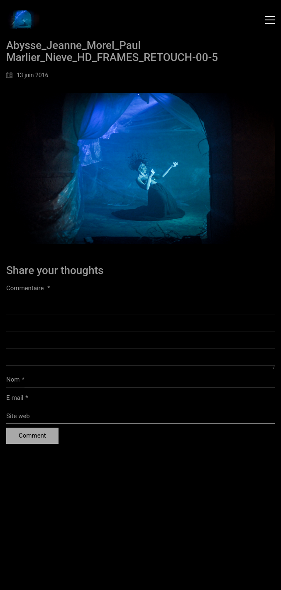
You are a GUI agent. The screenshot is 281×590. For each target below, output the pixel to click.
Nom (15, 380)
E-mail (17, 398)
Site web (18, 416)
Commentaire (28, 288)
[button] (270, 20)
